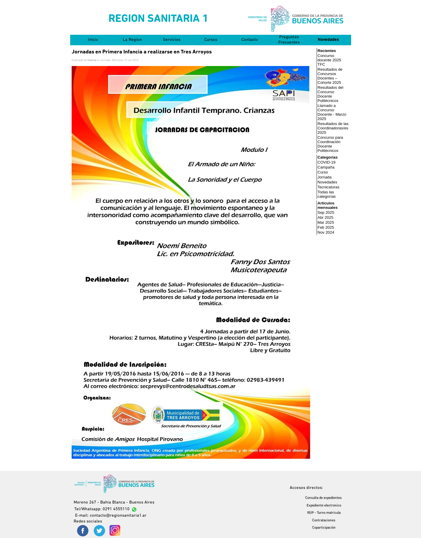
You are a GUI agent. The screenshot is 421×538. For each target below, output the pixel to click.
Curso (323, 172)
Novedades (328, 40)
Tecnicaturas (328, 187)
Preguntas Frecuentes (289, 40)
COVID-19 (326, 162)
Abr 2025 (325, 217)
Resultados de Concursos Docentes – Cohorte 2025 (330, 76)
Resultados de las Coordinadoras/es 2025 (333, 128)
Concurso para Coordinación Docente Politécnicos (330, 144)
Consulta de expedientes (323, 498)
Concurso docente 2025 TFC (329, 60)
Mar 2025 (326, 222)
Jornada (325, 177)
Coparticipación (324, 528)
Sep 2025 (326, 212)
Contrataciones (323, 520)
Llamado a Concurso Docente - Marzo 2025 (332, 112)
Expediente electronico (324, 505)
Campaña (326, 167)
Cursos (210, 40)
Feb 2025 (326, 227)
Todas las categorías (327, 194)
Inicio (93, 40)
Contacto (249, 40)
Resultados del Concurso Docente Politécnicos (330, 94)
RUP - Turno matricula (324, 513)
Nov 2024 (326, 232)
